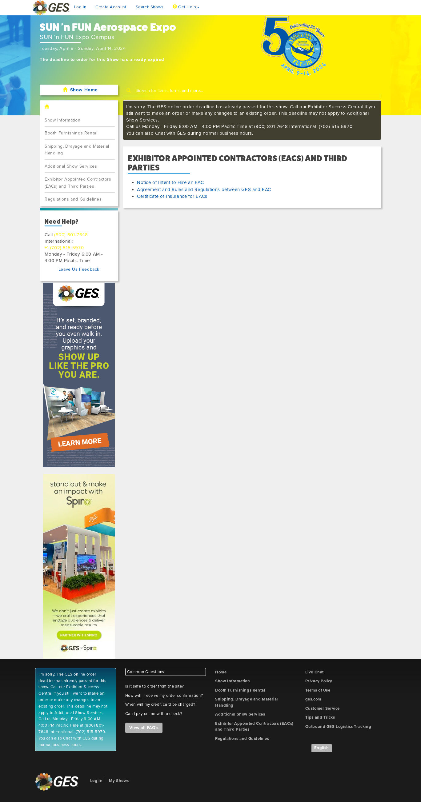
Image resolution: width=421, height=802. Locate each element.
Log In (80, 7)
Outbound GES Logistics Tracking (338, 726)
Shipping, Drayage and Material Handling (77, 150)
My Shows (119, 780)
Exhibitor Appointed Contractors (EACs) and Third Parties (78, 183)
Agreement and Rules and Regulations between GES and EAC (204, 189)
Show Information (63, 120)
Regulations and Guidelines (73, 199)
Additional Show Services (71, 166)
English (321, 747)
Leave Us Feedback (78, 269)
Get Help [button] (186, 7)
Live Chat (314, 672)
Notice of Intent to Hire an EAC (170, 182)
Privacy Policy (318, 681)
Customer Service (322, 708)
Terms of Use (318, 690)
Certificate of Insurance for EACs (172, 196)
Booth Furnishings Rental (71, 133)
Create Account (110, 7)
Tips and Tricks (320, 717)
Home (221, 672)
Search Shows (149, 7)
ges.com (313, 699)
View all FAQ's (143, 727)
